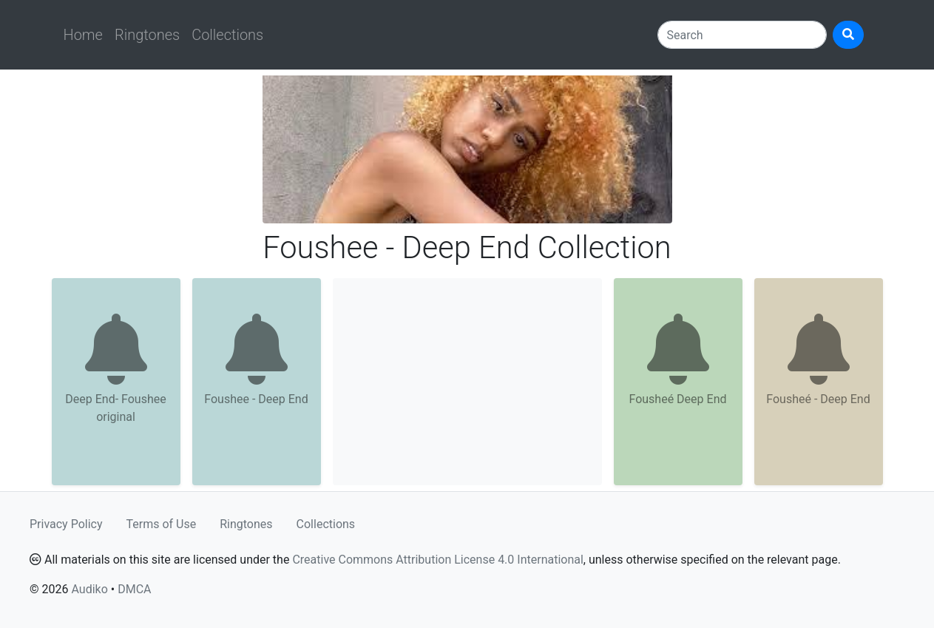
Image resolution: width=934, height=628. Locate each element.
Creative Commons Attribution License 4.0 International (437, 560)
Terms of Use (161, 524)
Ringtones (147, 35)
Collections (227, 35)
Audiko (89, 589)
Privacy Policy (66, 524)
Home (83, 35)
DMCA (134, 589)
